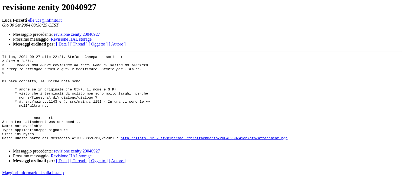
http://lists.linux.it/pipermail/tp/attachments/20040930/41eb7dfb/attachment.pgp (204, 154)
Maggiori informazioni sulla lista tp (33, 189)
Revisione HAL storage (71, 39)
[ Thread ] (79, 44)
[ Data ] (62, 44)
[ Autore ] (117, 44)
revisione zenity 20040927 (77, 34)
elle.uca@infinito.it (45, 20)
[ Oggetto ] (98, 44)
